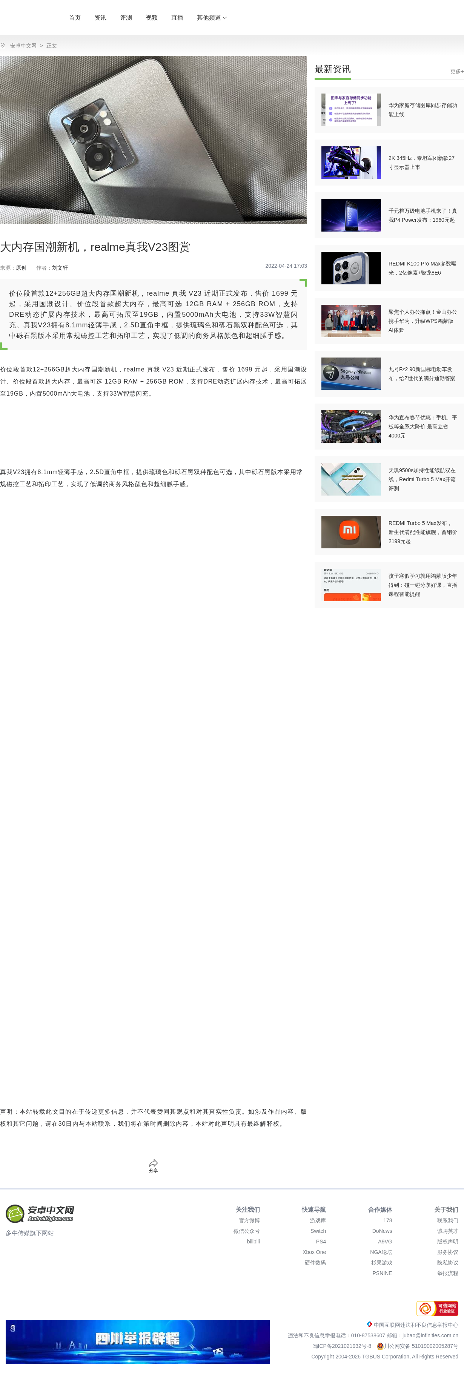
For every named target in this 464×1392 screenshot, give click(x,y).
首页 (75, 17)
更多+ (457, 71)
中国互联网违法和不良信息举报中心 (412, 1325)
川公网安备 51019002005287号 (417, 1346)
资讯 (100, 17)
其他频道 (212, 17)
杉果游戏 (381, 1263)
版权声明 (447, 1242)
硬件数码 (315, 1263)
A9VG (385, 1242)
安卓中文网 (23, 46)
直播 (177, 17)
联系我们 (447, 1220)
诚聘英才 (447, 1231)
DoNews (382, 1231)
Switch (318, 1231)
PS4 (321, 1242)
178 (387, 1220)
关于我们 (446, 1209)
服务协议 (447, 1252)
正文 (51, 46)
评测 (126, 17)
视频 (152, 17)
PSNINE (382, 1273)
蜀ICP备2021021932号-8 (343, 1346)
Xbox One (314, 1252)
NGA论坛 (381, 1252)
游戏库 (318, 1220)
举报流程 (447, 1273)
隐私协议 (447, 1263)
